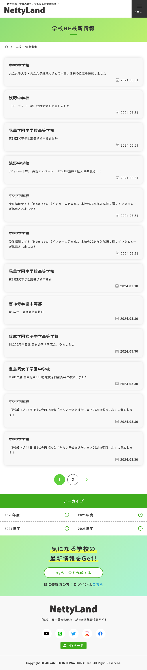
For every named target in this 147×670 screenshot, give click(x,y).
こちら (97, 584)
